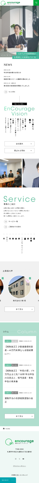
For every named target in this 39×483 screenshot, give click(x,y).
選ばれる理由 (19, 150)
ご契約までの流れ (15, 227)
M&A (7, 239)
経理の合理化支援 (31, 238)
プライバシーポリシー (19, 466)
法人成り (10, 238)
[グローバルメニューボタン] (36, 3)
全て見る (19, 309)
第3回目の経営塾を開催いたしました (17, 86)
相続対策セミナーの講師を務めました (17, 79)
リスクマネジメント (22, 245)
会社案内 (19, 144)
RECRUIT (5, 480)
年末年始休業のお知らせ (12, 72)
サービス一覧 (13, 221)
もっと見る (12, 92)
